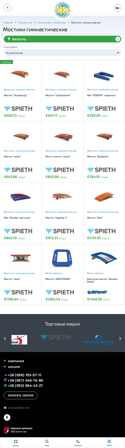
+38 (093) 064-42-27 (23, 385)
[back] (7, 8)
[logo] (62, 10)
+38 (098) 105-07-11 (22, 374)
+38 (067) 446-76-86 (23, 380)
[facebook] (7, 417)
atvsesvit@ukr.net (16, 407)
